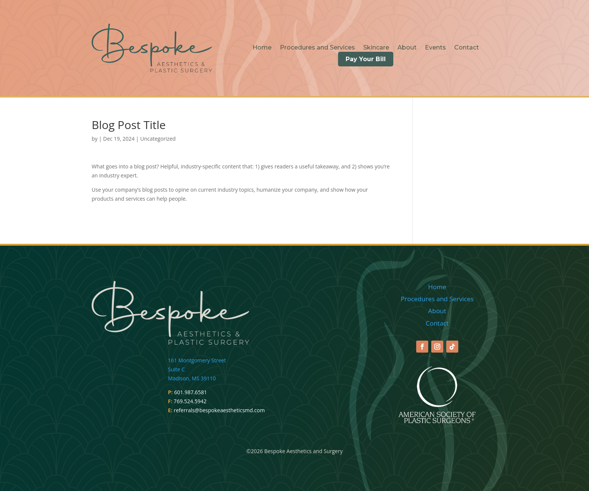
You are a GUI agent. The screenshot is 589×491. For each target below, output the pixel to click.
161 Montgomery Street (197, 360)
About (407, 48)
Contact (466, 48)
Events (435, 48)
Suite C (176, 369)
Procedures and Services (317, 48)
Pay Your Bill (366, 59)
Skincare (376, 48)
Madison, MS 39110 (192, 378)
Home (262, 48)
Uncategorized (157, 138)
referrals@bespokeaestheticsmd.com (219, 410)
